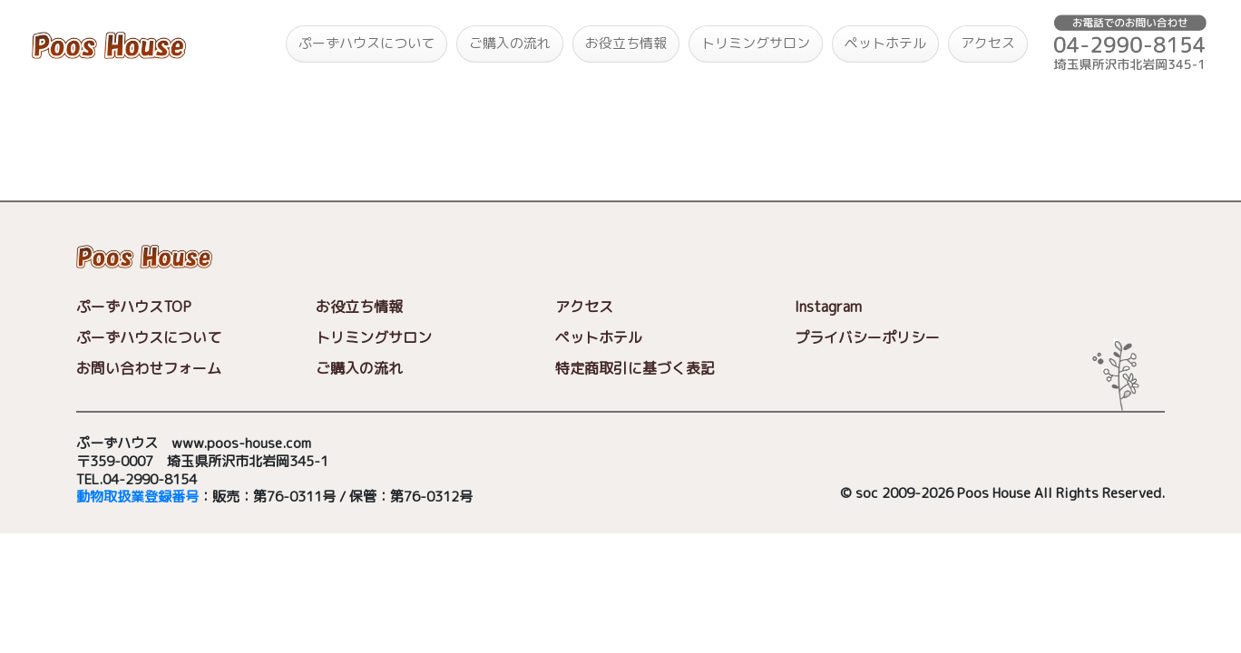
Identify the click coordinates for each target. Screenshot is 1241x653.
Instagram (828, 307)
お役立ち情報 (626, 43)
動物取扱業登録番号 (137, 497)
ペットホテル (885, 43)
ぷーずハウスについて (366, 43)
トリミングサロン (755, 43)
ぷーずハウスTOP (133, 307)
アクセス (988, 43)
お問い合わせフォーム (148, 368)
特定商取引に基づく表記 (635, 368)
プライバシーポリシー (867, 337)
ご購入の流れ (510, 43)
